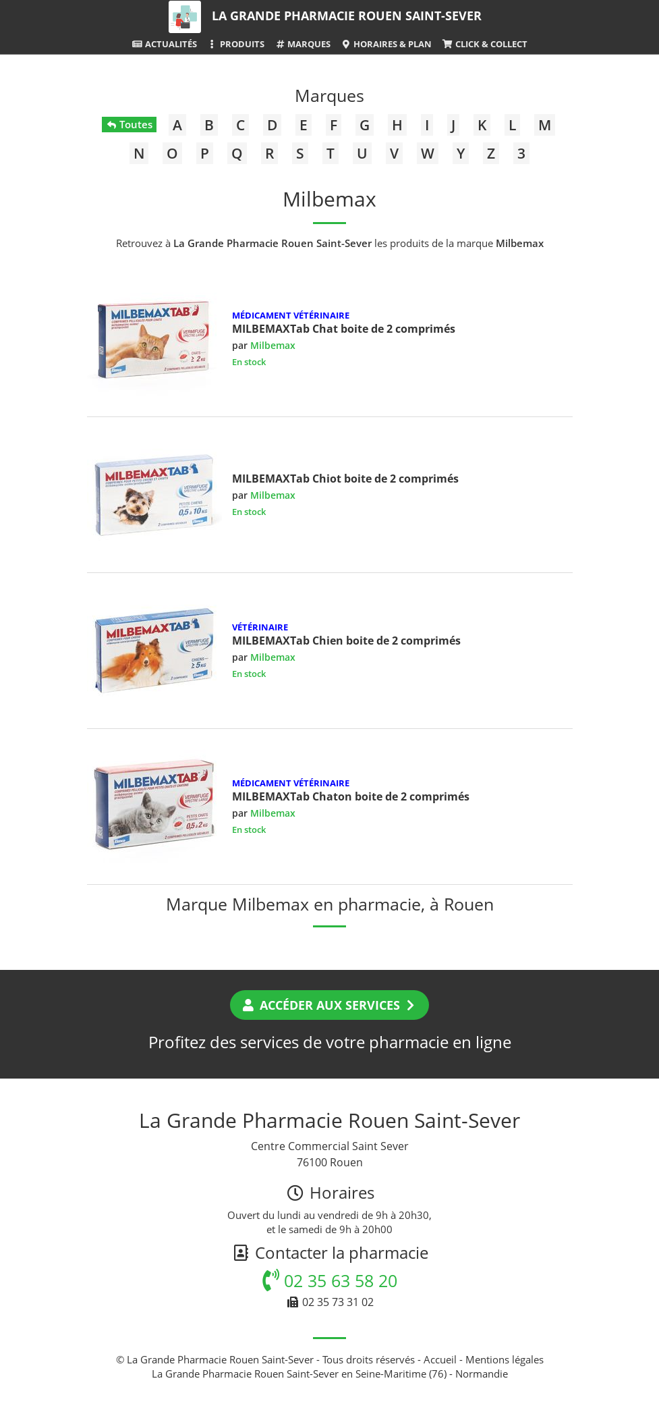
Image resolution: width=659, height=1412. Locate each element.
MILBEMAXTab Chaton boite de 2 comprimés (350, 796)
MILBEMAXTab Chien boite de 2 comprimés (346, 640)
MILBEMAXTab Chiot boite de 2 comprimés (345, 478)
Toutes (129, 124)
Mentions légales (504, 1359)
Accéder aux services (329, 1005)
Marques (303, 44)
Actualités (164, 44)
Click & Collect (484, 44)
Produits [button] (235, 44)
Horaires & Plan (386, 44)
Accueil (440, 1359)
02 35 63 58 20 (329, 1280)
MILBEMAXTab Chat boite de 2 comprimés (343, 328)
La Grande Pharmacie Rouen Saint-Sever (347, 15)
